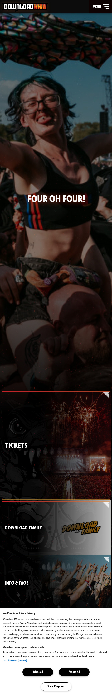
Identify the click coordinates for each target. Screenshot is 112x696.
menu (101, 7)
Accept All (74, 672)
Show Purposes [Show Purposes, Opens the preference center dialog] (56, 686)
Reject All (37, 672)
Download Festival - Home (25, 7)
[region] (56, 652)
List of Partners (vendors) (15, 661)
